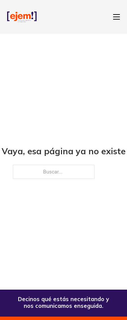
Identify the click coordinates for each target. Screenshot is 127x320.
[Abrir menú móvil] (116, 17)
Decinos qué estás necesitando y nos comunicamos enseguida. (63, 302)
